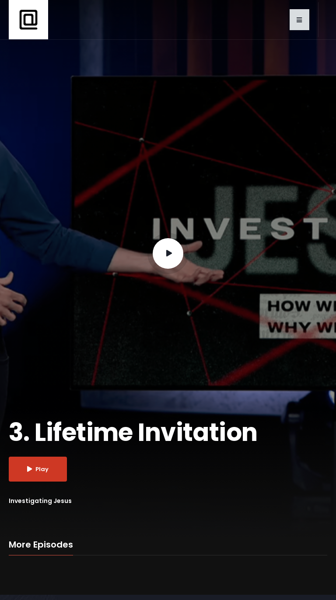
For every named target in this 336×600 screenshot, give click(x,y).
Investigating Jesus (40, 500)
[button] (299, 19)
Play (38, 469)
